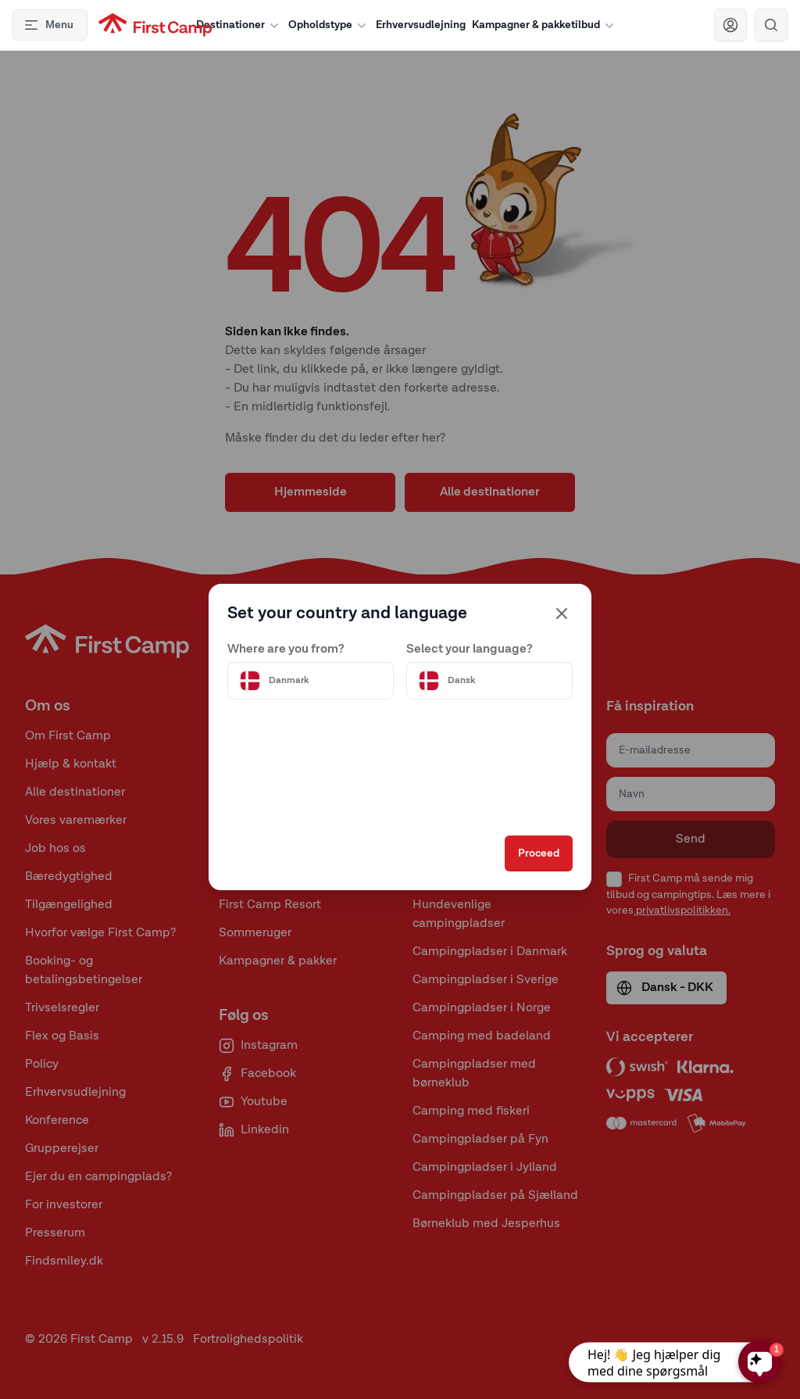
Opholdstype (329, 25)
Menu (48, 25)
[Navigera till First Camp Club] (730, 25)
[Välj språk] (487, 677)
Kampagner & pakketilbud (544, 25)
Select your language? (469, 646)
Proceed (534, 856)
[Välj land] (312, 677)
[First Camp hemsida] (155, 25)
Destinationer (239, 25)
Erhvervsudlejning (421, 25)
